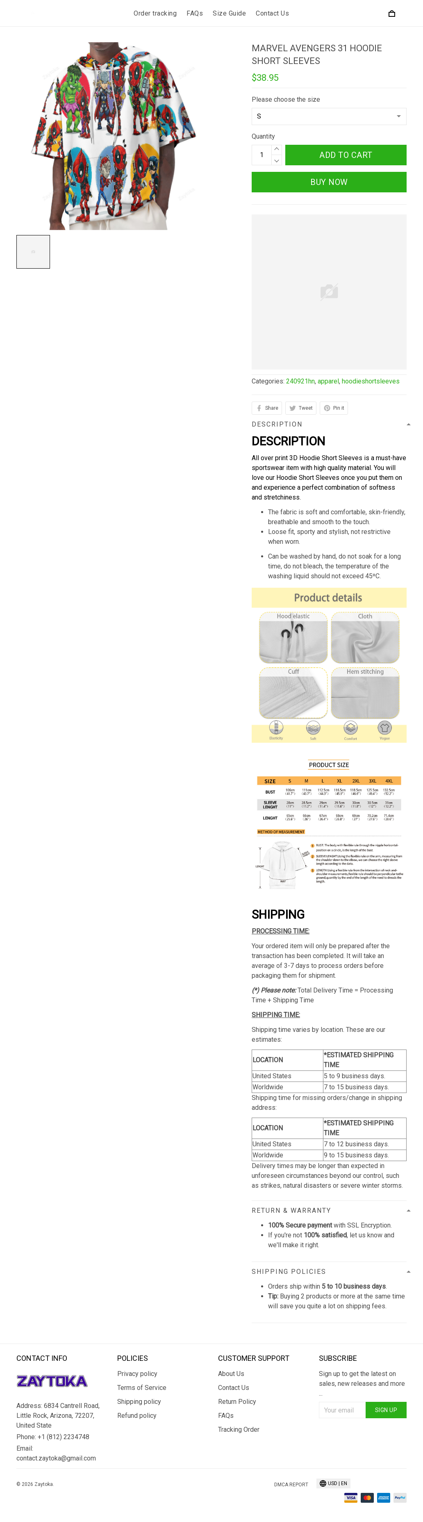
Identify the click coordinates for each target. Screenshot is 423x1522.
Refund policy (137, 1415)
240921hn (300, 381)
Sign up (386, 1410)
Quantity (263, 136)
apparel (328, 381)
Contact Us (272, 13)
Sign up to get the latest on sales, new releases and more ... (362, 1383)
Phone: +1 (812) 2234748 (52, 1437)
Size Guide (229, 13)
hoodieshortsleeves (371, 381)
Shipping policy (139, 1402)
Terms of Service (141, 1388)
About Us (231, 1374)
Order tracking (155, 13)
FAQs (194, 13)
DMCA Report (291, 1485)
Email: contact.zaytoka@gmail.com (56, 1453)
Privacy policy (137, 1374)
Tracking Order (238, 1429)
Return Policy (237, 1402)
